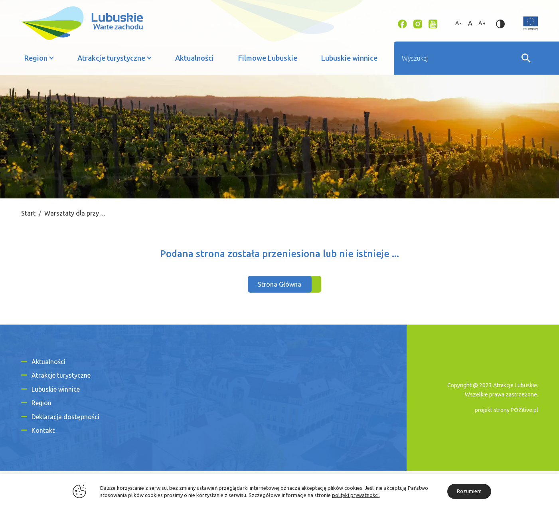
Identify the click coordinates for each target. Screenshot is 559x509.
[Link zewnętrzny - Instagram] (417, 23)
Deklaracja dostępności (65, 416)
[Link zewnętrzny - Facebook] (402, 23)
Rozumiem (469, 491)
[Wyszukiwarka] (457, 58)
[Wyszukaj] (526, 58)
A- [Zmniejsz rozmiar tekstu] (458, 23)
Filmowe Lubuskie (267, 58)
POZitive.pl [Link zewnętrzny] (524, 410)
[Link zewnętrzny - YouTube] (433, 23)
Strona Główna (279, 284)
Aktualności (194, 58)
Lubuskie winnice (349, 58)
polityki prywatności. (356, 495)
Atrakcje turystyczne (111, 58)
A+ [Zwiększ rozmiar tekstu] (482, 23)
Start (28, 213)
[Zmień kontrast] (500, 23)
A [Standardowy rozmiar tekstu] (470, 23)
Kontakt (43, 430)
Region (35, 58)
